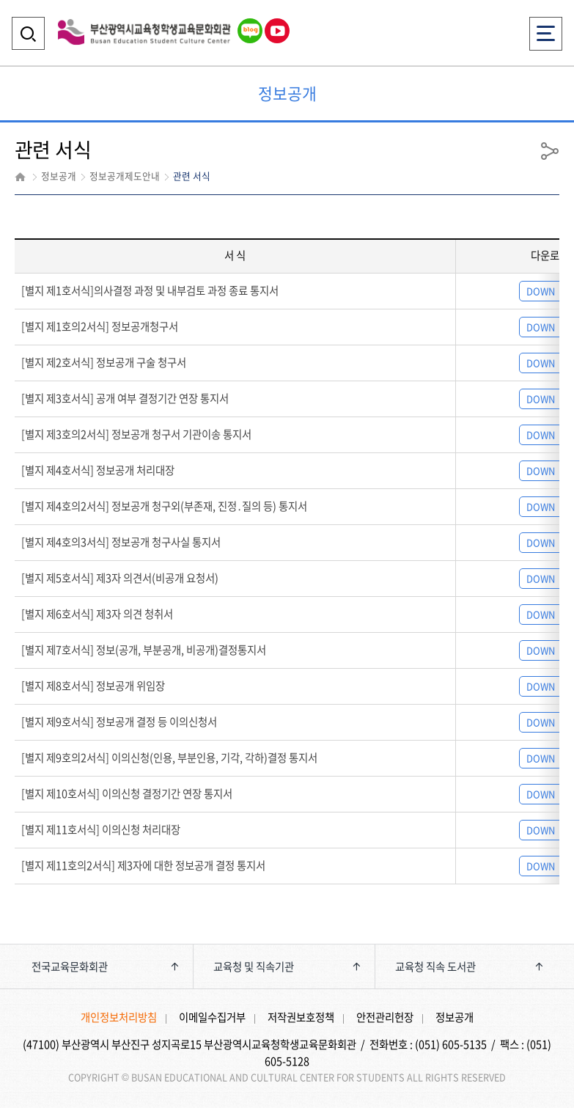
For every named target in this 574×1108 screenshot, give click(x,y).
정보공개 (454, 1017)
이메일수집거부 (212, 1017)
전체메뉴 (546, 29)
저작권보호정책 (301, 1017)
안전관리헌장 (384, 1017)
